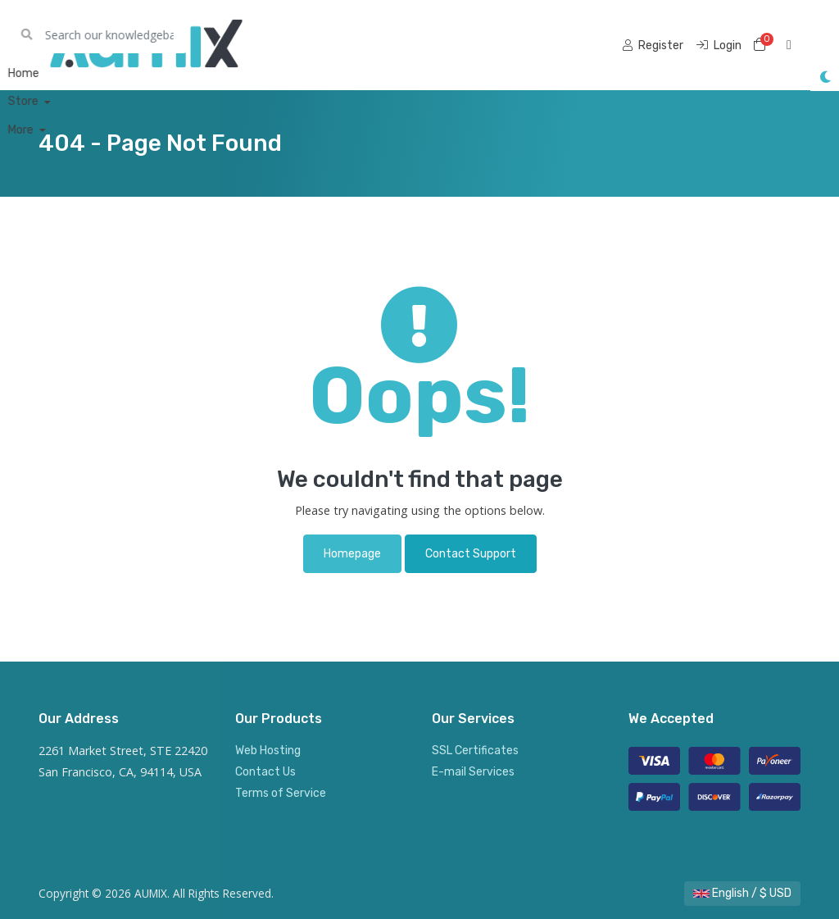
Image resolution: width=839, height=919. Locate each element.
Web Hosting (268, 750)
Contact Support (470, 554)
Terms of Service (280, 793)
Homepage (352, 554)
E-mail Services (473, 772)
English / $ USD (742, 893)
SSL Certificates (475, 750)
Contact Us (265, 772)
